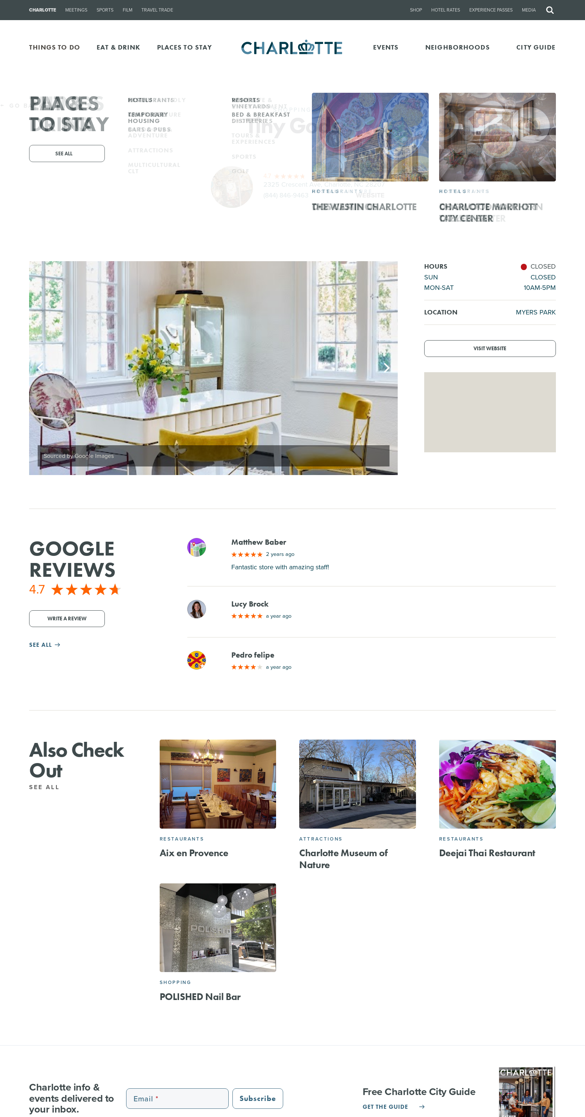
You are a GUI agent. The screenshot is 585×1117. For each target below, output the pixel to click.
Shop (416, 10)
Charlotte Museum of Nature (343, 859)
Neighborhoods (457, 47)
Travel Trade (157, 10)
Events (386, 47)
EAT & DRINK (118, 47)
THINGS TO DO (54, 47)
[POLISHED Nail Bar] (218, 927)
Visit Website (489, 348)
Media (529, 10)
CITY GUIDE (536, 47)
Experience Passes (491, 10)
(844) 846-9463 (286, 195)
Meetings (76, 10)
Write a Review (67, 619)
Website (370, 195)
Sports (105, 10)
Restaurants (182, 838)
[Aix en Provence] (218, 784)
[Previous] (41, 368)
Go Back (22, 105)
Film (127, 10)
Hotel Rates (445, 10)
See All (48, 787)
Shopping (175, 982)
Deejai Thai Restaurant (487, 853)
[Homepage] (292, 47)
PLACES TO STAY (184, 47)
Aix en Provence (194, 853)
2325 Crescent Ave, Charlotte (324, 184)
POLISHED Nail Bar (200, 996)
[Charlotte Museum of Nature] (357, 784)
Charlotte (42, 10)
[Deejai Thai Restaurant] (497, 784)
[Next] (386, 368)
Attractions (321, 838)
